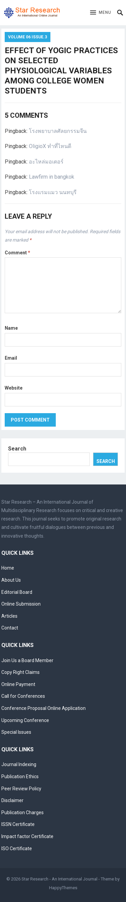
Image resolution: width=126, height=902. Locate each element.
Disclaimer (12, 800)
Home (7, 568)
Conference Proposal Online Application (43, 708)
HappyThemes (63, 887)
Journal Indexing (18, 764)
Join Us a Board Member (27, 660)
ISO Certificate (16, 848)
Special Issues (16, 732)
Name (11, 328)
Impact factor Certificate (27, 836)
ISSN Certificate (18, 824)
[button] (100, 12)
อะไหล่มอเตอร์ (46, 161)
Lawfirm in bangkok (51, 177)
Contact (9, 627)
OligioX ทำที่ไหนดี (50, 146)
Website (14, 388)
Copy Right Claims (20, 672)
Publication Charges (22, 812)
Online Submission (21, 604)
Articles (9, 616)
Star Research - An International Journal (59, 878)
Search (17, 448)
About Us (11, 580)
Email (11, 358)
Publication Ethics (20, 776)
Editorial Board (16, 592)
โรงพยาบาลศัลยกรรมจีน (58, 131)
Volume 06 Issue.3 (27, 37)
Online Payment (18, 684)
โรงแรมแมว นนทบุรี (53, 192)
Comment (17, 252)
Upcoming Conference (25, 720)
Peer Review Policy (21, 788)
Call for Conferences (23, 696)
